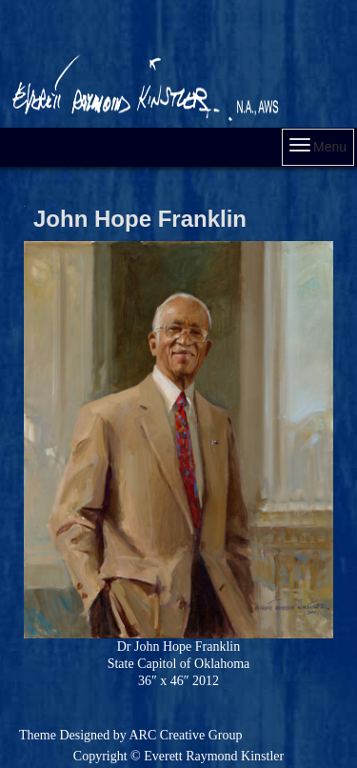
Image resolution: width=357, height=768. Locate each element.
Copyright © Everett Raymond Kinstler (178, 756)
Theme (37, 735)
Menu (318, 146)
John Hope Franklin (140, 219)
